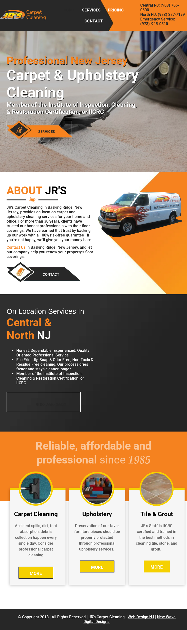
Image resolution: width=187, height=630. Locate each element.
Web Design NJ (141, 617)
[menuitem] (69, 10)
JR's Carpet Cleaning (107, 617)
